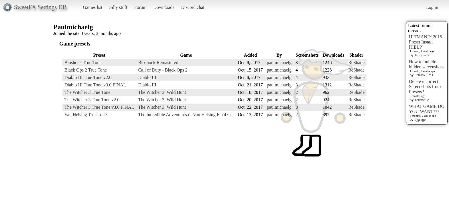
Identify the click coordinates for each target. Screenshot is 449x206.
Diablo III (147, 77)
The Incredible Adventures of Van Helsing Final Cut (186, 114)
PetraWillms (423, 75)
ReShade (356, 62)
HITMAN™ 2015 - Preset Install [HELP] (427, 41)
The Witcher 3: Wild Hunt (162, 92)
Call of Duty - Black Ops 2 (162, 70)
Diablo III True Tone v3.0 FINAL (95, 84)
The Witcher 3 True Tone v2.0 (91, 99)
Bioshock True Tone (82, 62)
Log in (432, 7)
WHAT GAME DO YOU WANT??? (426, 109)
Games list (93, 7)
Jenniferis (421, 55)
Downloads (163, 7)
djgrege (420, 119)
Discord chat (192, 7)
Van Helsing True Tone (85, 114)
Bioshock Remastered (158, 62)
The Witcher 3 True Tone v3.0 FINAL (99, 107)
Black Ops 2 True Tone (85, 70)
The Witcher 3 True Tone (87, 92)
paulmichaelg (279, 62)
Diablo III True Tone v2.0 (87, 77)
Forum (140, 7)
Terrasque (421, 100)
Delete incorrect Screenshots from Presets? (425, 86)
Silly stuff (118, 7)
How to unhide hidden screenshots (426, 64)
